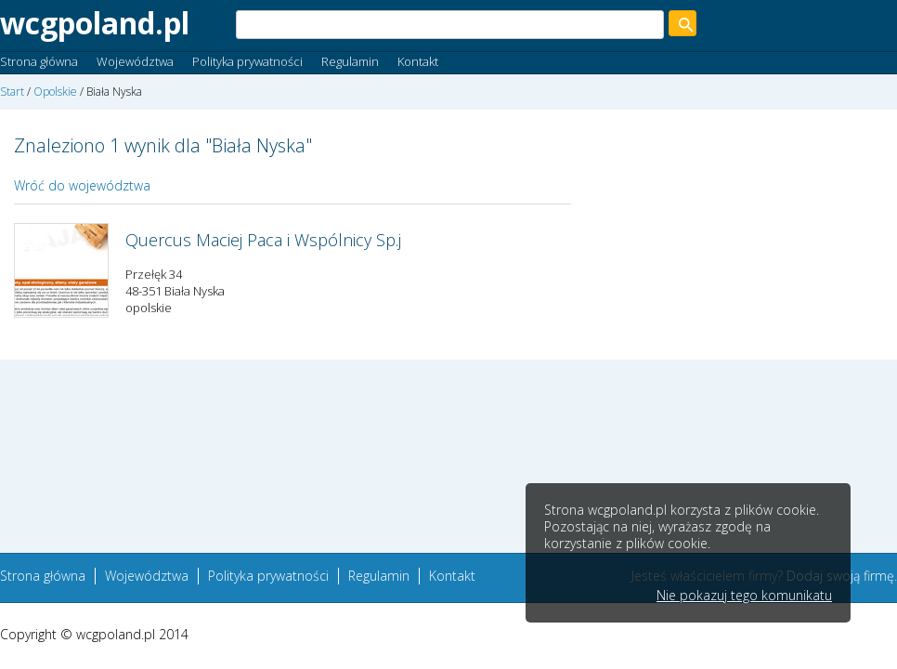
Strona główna (39, 61)
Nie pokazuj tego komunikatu (744, 595)
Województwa (135, 61)
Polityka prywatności (247, 61)
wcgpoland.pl (94, 23)
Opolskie (55, 91)
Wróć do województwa (82, 185)
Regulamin (350, 61)
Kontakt (417, 61)
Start (12, 91)
